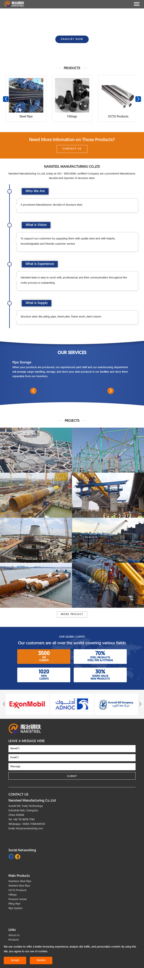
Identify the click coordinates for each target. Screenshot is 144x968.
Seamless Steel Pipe (19, 881)
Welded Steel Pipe (19, 886)
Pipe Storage (21, 362)
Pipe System (15, 908)
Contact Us (72, 148)
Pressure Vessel (17, 899)
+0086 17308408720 (33, 824)
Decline (41, 960)
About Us (14, 935)
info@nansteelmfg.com (29, 828)
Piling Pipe (14, 904)
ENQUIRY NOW (72, 39)
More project (72, 614)
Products (13, 940)
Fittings (12, 895)
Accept (15, 960)
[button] (70, 56)
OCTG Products (17, 890)
